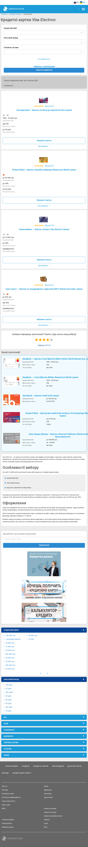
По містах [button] (7, 749)
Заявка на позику (50, 812)
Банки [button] (6, 755)
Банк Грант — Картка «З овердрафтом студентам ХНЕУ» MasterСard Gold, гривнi (44, 289)
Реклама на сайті (8, 794)
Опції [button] (6, 724)
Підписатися (44, 545)
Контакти (5, 790)
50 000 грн (33, 635)
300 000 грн (10, 665)
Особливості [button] (9, 730)
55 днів (8, 696)
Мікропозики (12, 766)
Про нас (4, 786)
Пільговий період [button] (11, 679)
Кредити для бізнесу (21, 773)
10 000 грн (10, 643)
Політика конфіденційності (11, 797)
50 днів (8, 689)
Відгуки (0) (49, 106)
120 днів (9, 685)
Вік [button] (5, 717)
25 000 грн (10, 658)
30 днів (8, 711)
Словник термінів (8, 820)
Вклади (5, 773)
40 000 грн (10, 669)
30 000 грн (10, 661)
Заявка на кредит (50, 808)
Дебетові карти (74, 766)
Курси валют (48, 797)
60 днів (8, 700)
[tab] (44, 630)
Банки (46, 786)
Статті (46, 823)
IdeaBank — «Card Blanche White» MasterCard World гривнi (50, 377)
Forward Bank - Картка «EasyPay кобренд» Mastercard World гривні (44, 170)
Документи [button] (8, 736)
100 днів (9, 707)
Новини (46, 820)
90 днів (8, 703)
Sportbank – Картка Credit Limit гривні (40, 395)
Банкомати (48, 794)
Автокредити (58, 766)
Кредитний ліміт (10, 28)
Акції (45, 827)
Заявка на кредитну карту (53, 816)
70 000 (31, 639)
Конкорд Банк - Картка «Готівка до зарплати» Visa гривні (44, 110)
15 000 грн (10, 647)
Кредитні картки (40, 766)
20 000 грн (10, 650)
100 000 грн (10, 635)
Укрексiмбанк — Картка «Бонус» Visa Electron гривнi (44, 229)
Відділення (48, 790)
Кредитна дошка (7, 827)
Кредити (25, 766)
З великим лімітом (13, 639)
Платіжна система (11, 48)
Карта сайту (6, 805)
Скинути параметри (44, 70)
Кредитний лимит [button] (11, 630)
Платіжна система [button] (11, 742)
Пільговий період (11, 38)
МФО (3, 808)
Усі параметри (44, 59)
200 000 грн (10, 654)
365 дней (9, 692)
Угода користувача (8, 801)
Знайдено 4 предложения (44, 66)
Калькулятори (7, 823)
